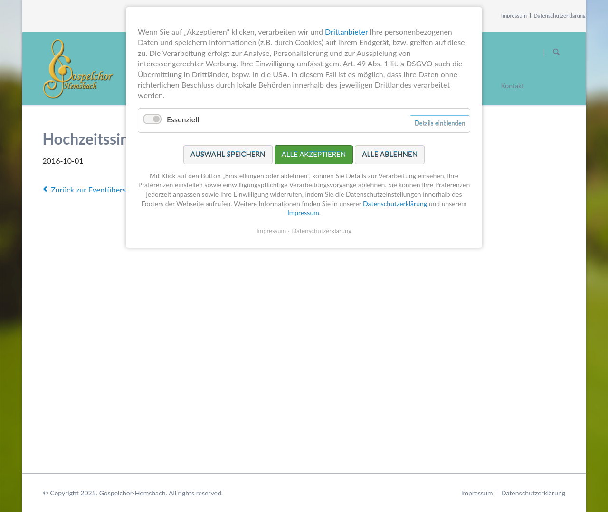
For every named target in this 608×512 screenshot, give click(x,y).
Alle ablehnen (390, 154)
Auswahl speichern (228, 154)
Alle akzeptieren (314, 154)
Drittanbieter (346, 31)
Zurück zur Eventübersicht (94, 189)
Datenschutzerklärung (560, 15)
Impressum (514, 15)
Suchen (556, 52)
